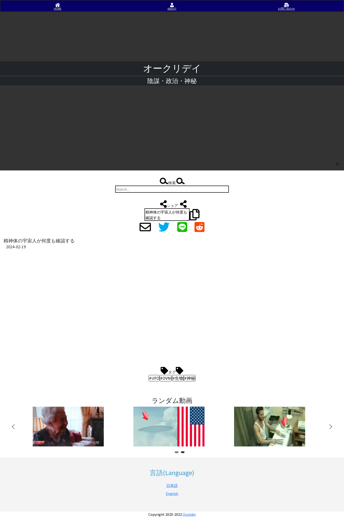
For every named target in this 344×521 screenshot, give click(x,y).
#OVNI (166, 378)
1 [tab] (177, 452)
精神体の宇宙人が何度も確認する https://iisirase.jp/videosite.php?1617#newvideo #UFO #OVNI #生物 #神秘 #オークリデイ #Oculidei (167, 214)
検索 (172, 182)
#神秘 (189, 378)
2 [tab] (184, 452)
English (172, 493)
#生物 (177, 378)
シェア (172, 204)
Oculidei (189, 514)
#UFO (154, 378)
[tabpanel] (75, 427)
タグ (172, 371)
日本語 (172, 485)
